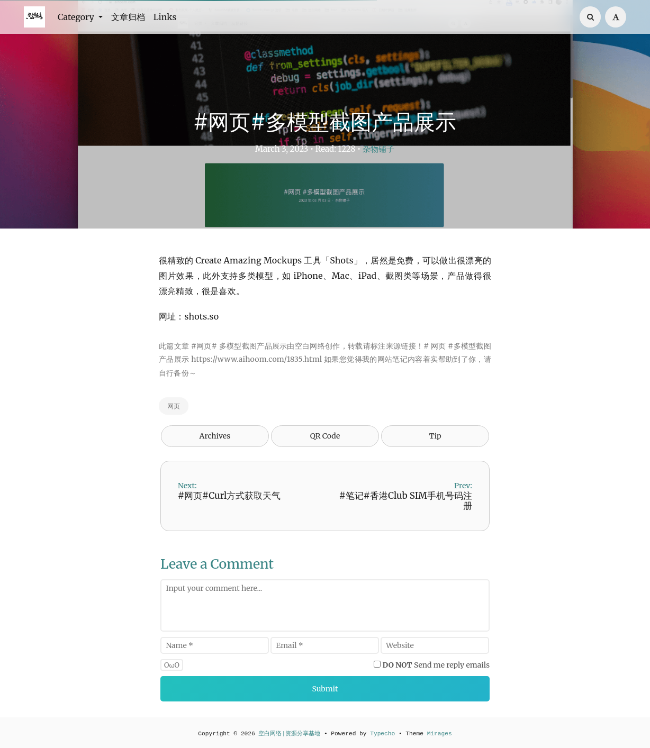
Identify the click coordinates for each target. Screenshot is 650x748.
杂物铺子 (378, 149)
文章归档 (128, 17)
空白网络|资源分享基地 (289, 734)
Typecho (382, 734)
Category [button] (77, 17)
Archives (215, 436)
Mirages (439, 734)
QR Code (325, 436)
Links (165, 17)
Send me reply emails (436, 665)
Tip (435, 436)
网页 (173, 406)
